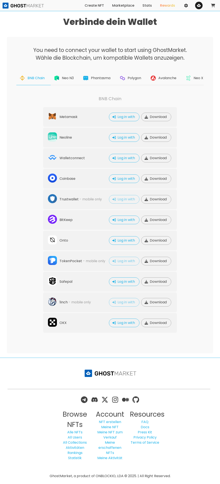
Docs (145, 427)
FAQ (144, 421)
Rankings (74, 452)
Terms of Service (145, 442)
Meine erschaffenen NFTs (109, 447)
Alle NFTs (74, 432)
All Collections (75, 442)
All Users (75, 437)
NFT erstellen (110, 421)
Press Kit (145, 432)
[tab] (33, 78)
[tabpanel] (110, 214)
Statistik (75, 457)
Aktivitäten (75, 447)
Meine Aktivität (109, 457)
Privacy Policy (145, 437)
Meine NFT (110, 427)
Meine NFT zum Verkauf (110, 435)
